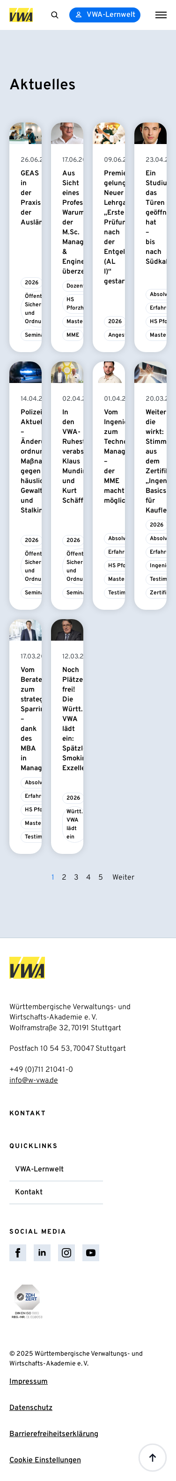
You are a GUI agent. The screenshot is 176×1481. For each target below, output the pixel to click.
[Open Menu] (161, 15)
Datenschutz (30, 1408)
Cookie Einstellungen (45, 1460)
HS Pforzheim (79, 304)
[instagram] (66, 1252)
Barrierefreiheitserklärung (53, 1434)
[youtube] (90, 1252)
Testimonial (123, 593)
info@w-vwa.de (33, 1080)
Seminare (37, 335)
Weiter (123, 877)
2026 (31, 283)
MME (72, 335)
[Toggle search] (55, 15)
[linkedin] (42, 1252)
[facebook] (17, 1252)
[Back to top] (153, 1458)
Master (75, 321)
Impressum (28, 1382)
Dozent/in (79, 286)
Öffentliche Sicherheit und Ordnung (39, 309)
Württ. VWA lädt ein (74, 824)
